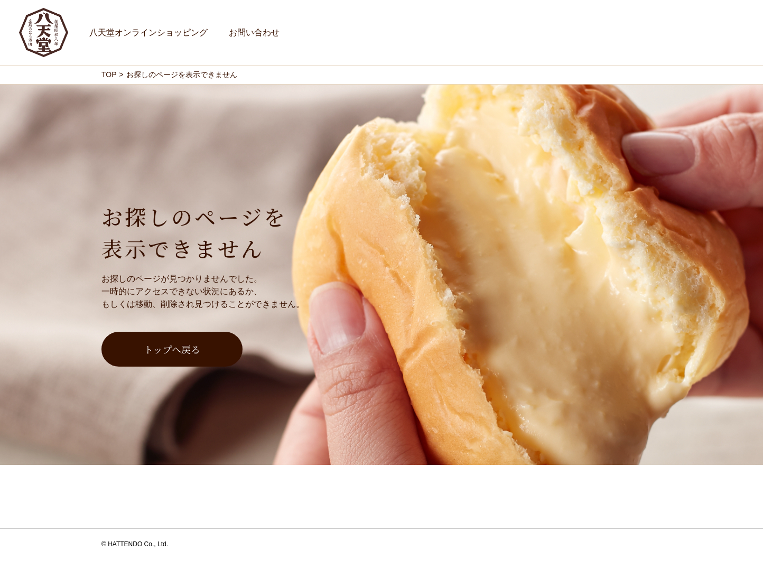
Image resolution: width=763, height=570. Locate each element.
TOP (109, 74)
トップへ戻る (172, 349)
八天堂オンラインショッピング (148, 32)
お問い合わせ (254, 32)
